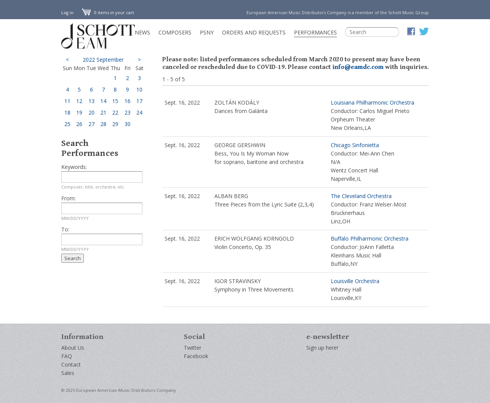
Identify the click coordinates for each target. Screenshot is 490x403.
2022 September (103, 59)
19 (79, 112)
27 (91, 124)
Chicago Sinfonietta (355, 145)
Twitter (192, 347)
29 (115, 124)
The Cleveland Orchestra (361, 196)
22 (115, 112)
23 (127, 112)
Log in (67, 12)
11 (67, 101)
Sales (67, 373)
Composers (174, 32)
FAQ (66, 356)
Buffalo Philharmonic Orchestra (369, 238)
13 (91, 101)
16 (127, 101)
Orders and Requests (254, 32)
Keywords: (74, 166)
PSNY (207, 32)
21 (103, 112)
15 (115, 101)
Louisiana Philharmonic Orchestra (372, 102)
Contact (71, 364)
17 (139, 101)
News (142, 32)
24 (139, 112)
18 (67, 112)
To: (65, 229)
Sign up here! (322, 347)
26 (79, 124)
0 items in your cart (108, 12)
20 (91, 112)
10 (139, 89)
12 (79, 101)
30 (127, 124)
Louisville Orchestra (355, 281)
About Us (72, 347)
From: (68, 198)
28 (103, 124)
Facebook (196, 356)
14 (103, 101)
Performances (315, 32)
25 (67, 124)
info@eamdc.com (358, 67)
